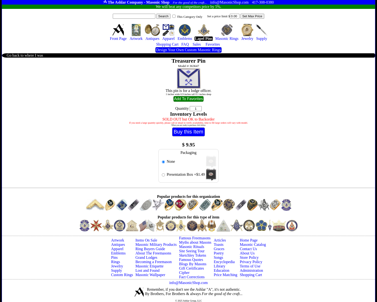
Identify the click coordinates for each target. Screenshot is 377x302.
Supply (116, 270)
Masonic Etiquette (149, 266)
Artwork (117, 240)
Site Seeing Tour (192, 251)
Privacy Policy (251, 262)
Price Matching (225, 275)
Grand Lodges (146, 257)
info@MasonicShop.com (188, 283)
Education (221, 270)
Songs (218, 257)
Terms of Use (250, 266)
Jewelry (117, 266)
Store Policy (249, 257)
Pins (114, 257)
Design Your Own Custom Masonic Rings (188, 50)
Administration (251, 270)
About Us (247, 253)
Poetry (219, 253)
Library (219, 266)
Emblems (118, 253)
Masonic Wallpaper (150, 275)
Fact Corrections (192, 277)
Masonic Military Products (156, 244)
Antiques (118, 244)
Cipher (184, 273)
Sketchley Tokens (192, 255)
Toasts (219, 244)
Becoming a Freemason (153, 262)
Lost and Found (147, 270)
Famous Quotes (191, 260)
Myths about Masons (195, 242)
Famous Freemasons (195, 238)
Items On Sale (146, 240)
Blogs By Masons (193, 264)
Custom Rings (122, 275)
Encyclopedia (224, 262)
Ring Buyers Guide (150, 249)
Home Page (249, 240)
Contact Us (248, 249)
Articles (220, 240)
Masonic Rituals (191, 247)
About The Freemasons (153, 253)
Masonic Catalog (253, 244)
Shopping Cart (251, 275)
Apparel (117, 249)
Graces (219, 249)
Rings (115, 262)
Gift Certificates (191, 268)
